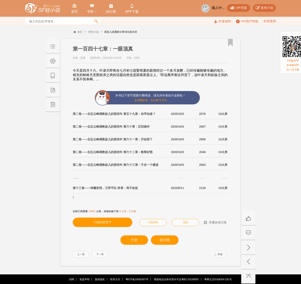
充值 (185, 222)
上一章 (81, 254)
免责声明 (84, 279)
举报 (218, 254)
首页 (79, 31)
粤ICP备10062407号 (137, 279)
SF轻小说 (93, 31)
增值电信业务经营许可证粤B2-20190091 (176, 279)
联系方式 (115, 279)
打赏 (134, 240)
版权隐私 (100, 279)
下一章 (100, 254)
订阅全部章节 (102, 222)
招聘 (71, 279)
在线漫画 (269, 21)
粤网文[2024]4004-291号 (218, 279)
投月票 (165, 240)
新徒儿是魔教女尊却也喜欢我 (120, 31)
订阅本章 (153, 222)
